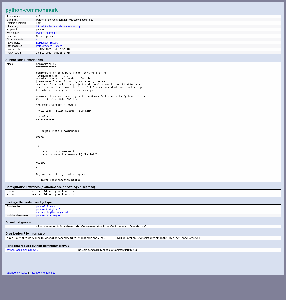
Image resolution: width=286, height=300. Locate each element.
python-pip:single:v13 (48, 231)
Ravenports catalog (16, 295)
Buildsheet (42, 42)
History (54, 42)
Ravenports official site (42, 295)
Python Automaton (46, 32)
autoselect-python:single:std (52, 234)
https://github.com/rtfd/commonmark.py (58, 26)
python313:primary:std (48, 237)
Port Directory (44, 45)
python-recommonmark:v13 (22, 272)
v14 (38, 39)
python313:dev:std (46, 228)
